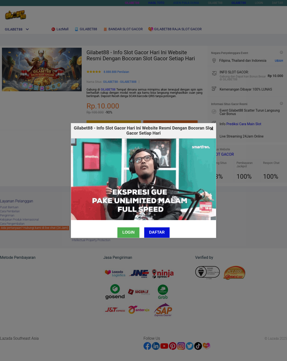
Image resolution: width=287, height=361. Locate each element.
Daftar (157, 232)
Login (128, 232)
